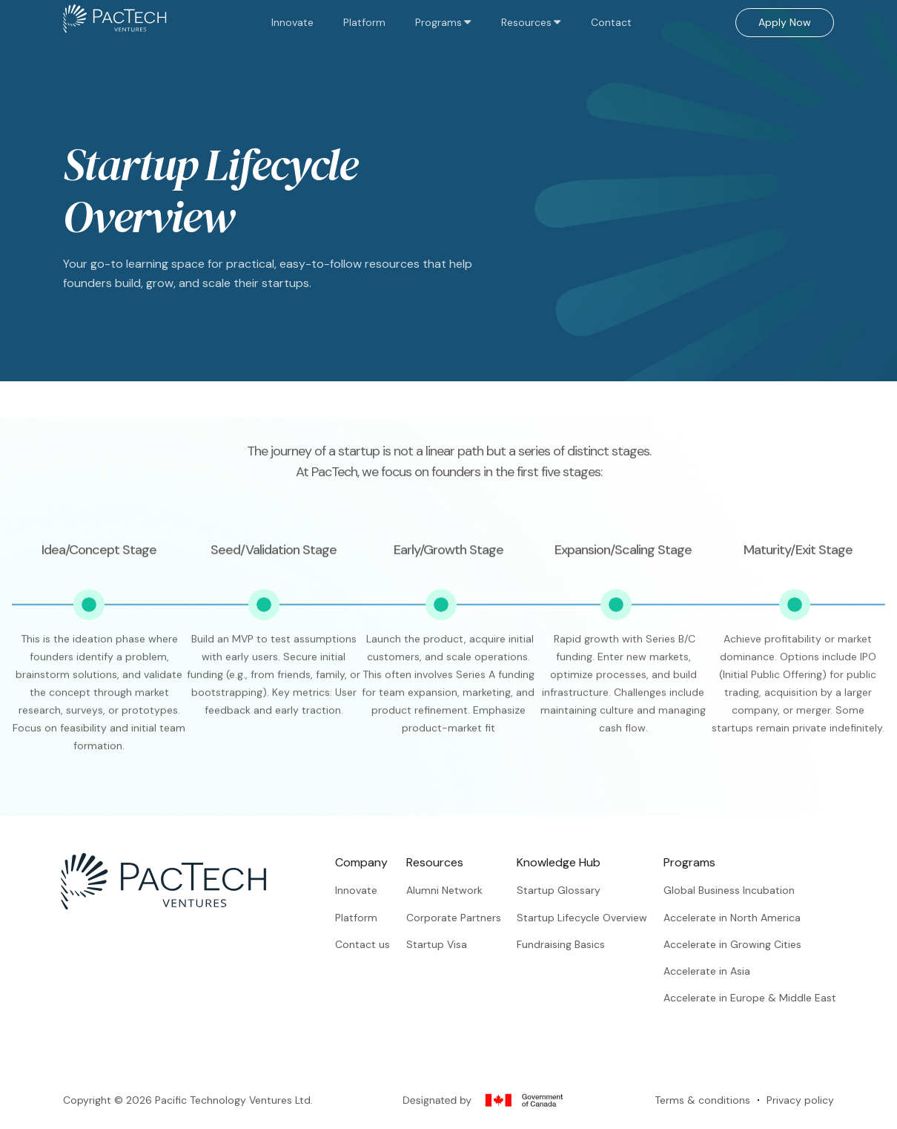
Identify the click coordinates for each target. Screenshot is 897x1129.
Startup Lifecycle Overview (596, 917)
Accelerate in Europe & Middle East (764, 998)
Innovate (292, 22)
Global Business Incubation (743, 890)
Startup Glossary (573, 890)
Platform (364, 22)
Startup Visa (450, 944)
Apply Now (784, 22)
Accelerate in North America (746, 917)
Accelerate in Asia (721, 971)
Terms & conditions (702, 1113)
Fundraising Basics (575, 944)
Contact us (376, 944)
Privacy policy (800, 1113)
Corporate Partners (467, 917)
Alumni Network (458, 890)
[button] (443, 22)
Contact (611, 22)
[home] (115, 22)
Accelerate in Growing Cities (746, 944)
